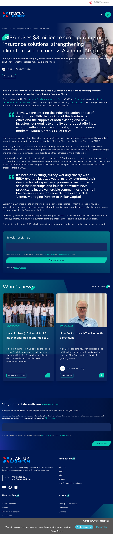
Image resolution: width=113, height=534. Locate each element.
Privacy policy (50, 254)
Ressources (7, 516)
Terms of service (65, 254)
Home (4, 28)
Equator (78, 99)
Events (5, 507)
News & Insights (17, 28)
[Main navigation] (108, 15)
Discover (62, 467)
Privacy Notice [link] (56, 531)
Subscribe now (56, 260)
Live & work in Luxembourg (70, 483)
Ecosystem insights (16, 375)
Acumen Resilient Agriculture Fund (45, 99)
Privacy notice (50, 418)
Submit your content (11, 512)
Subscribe (102, 443)
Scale (61, 471)
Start (61, 475)
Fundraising (9, 76)
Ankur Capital (76, 102)
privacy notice (20, 267)
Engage (62, 479)
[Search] (101, 14)
